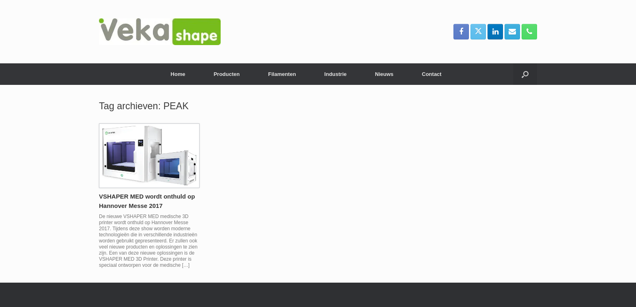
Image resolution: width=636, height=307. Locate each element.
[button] (525, 74)
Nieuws (384, 74)
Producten (227, 74)
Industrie (335, 74)
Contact (431, 74)
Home (178, 74)
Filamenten (282, 74)
